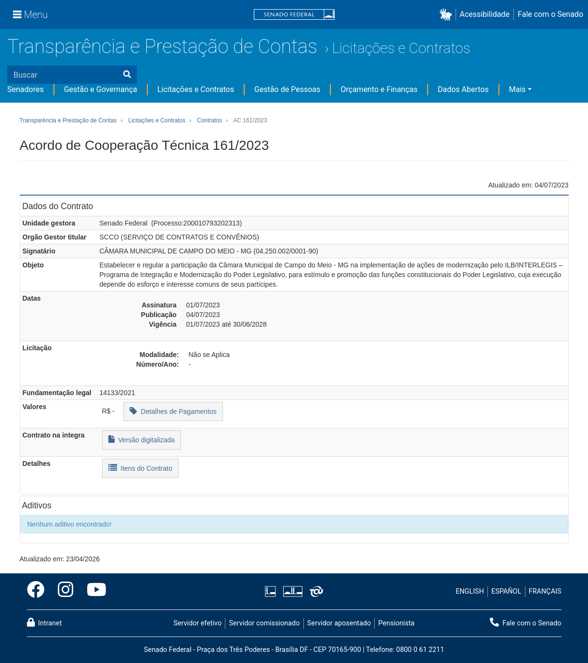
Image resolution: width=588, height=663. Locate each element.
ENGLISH (470, 591)
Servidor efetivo (197, 623)
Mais (517, 89)
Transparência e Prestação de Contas (162, 46)
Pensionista (397, 623)
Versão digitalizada (141, 439)
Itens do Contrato (140, 467)
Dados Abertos (463, 89)
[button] (448, 14)
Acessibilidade (485, 14)
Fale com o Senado (550, 14)
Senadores (25, 89)
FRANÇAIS (545, 591)
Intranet (44, 622)
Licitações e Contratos (401, 48)
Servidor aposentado (339, 623)
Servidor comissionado (264, 623)
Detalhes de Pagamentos (173, 410)
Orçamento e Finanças (379, 89)
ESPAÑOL (506, 591)
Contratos (209, 120)
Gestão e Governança (100, 89)
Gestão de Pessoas (287, 89)
